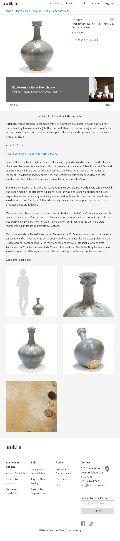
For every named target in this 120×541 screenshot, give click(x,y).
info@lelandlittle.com (93, 485)
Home (9, 10)
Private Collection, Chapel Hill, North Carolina (31, 153)
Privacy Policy (73, 530)
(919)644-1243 (90, 481)
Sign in (109, 3)
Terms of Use (56, 530)
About (95, 3)
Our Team (61, 479)
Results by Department (38, 491)
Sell (83, 3)
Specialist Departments (63, 471)
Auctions (55, 3)
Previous (12, 104)
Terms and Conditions (12, 491)
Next (110, 104)
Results (70, 3)
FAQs (59, 485)
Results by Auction (12, 481)
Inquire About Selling (38, 481)
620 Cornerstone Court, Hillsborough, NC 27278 (92, 472)
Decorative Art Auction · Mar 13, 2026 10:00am (43, 10)
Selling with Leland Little (38, 471)
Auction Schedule (15, 473)
